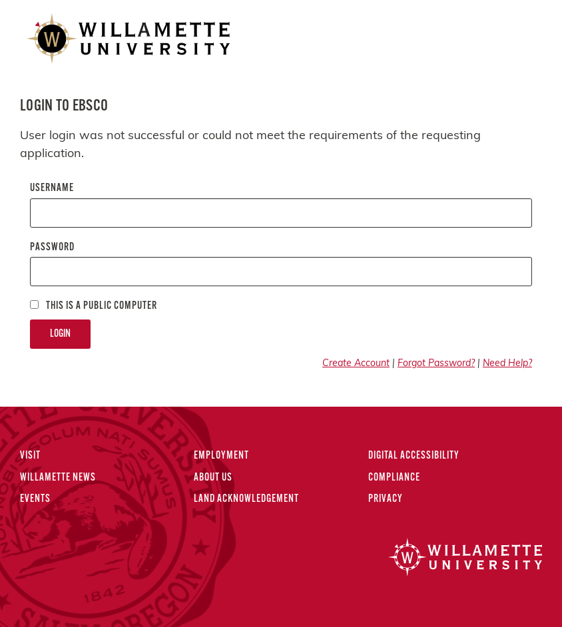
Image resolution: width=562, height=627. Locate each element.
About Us (213, 478)
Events (35, 499)
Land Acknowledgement (246, 499)
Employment (221, 456)
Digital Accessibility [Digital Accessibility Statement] (413, 456)
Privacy (385, 499)
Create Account (356, 364)
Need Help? (507, 364)
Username (52, 188)
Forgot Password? (436, 364)
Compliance (394, 478)
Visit (30, 456)
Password (52, 247)
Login (60, 334)
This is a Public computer (93, 306)
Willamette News (58, 478)
